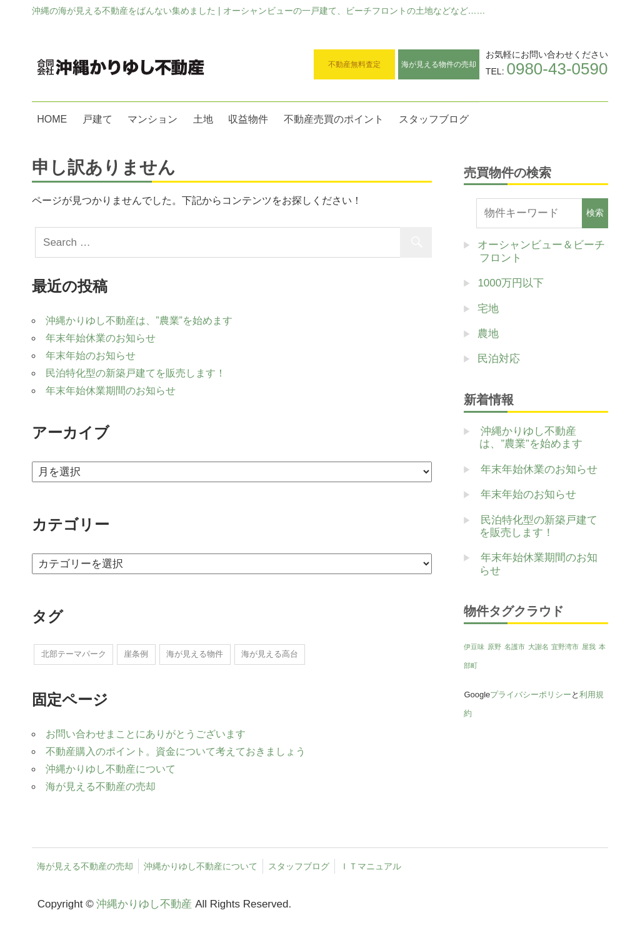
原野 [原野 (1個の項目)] (494, 646)
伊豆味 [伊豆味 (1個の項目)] (474, 646)
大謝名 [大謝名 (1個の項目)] (538, 646)
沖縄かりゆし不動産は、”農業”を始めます (139, 320)
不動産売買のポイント (334, 119)
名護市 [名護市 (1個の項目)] (514, 646)
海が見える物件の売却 (438, 64)
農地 (488, 334)
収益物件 (248, 119)
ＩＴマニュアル (370, 866)
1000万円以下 (511, 283)
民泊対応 (499, 359)
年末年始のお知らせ (91, 355)
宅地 (488, 309)
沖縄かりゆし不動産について (111, 769)
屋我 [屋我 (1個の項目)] (589, 646)
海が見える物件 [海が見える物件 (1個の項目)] (194, 654)
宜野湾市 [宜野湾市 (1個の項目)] (565, 646)
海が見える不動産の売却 (101, 786)
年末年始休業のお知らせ (101, 338)
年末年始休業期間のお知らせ (111, 390)
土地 (203, 119)
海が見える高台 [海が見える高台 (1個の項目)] (269, 654)
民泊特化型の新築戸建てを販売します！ (136, 373)
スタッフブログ (434, 119)
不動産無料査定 (354, 64)
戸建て (97, 119)
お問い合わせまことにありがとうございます (146, 734)
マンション (153, 119)
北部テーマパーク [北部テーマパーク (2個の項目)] (73, 654)
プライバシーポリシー (530, 694)
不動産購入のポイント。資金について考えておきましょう (176, 751)
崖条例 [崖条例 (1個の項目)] (136, 654)
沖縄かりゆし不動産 (144, 904)
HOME (52, 119)
